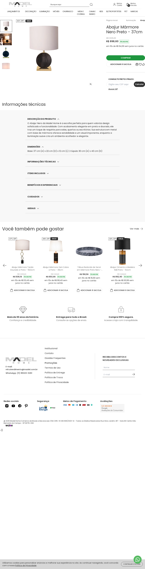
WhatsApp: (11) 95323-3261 (19, 373)
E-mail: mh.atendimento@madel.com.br (22, 368)
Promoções (51, 362)
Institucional (51, 348)
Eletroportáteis (113, 11)
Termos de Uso (53, 367)
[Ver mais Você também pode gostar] (136, 228)
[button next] (140, 265)
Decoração (30, 11)
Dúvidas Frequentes (55, 358)
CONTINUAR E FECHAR (131, 564)
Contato (49, 353)
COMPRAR (126, 57)
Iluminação (45, 11)
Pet (125, 11)
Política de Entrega (55, 372)
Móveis (56, 11)
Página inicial (112, 20)
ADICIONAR (120, 64)
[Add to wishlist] (140, 65)
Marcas (134, 11)
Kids (101, 11)
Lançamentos (13, 11)
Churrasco (68, 11)
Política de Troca (54, 377)
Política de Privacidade (57, 382)
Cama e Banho (92, 12)
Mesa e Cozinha (80, 12)
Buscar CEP (113, 89)
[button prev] (4, 265)
